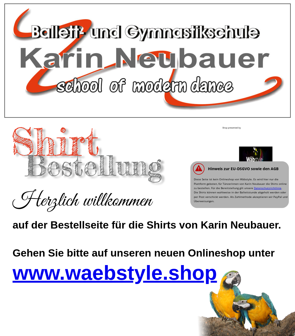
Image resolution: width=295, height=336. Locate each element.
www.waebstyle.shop (115, 272)
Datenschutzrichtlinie (267, 188)
